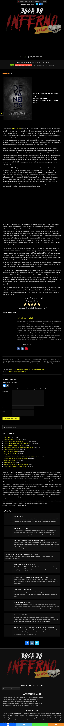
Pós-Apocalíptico (38, 363)
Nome (3, 407)
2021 (56, 359)
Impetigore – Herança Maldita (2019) (27, 701)
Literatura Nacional (24, 363)
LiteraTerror (29, 65)
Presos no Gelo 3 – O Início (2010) (29, 705)
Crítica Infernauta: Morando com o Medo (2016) (17, 443)
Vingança (52, 363)
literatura (5, 363)
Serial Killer (47, 363)
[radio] (25, 304)
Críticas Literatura (19, 65)
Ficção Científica (47, 361)
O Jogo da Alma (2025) (10, 454)
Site (3, 414)
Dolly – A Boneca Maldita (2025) (13, 445)
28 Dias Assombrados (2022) (17, 371)
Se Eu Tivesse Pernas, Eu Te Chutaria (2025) (16, 464)
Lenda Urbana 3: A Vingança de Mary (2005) (16, 458)
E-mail (3, 411)
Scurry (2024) (7, 437)
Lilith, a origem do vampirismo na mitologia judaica (29, 697)
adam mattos (11, 361)
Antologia (23, 361)
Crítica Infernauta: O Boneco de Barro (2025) (16, 441)
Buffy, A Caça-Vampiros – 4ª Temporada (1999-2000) (18, 447)
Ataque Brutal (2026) (10, 460)
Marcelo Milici (25, 318)
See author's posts (25, 344)
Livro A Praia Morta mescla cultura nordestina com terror (27, 369)
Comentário (5, 391)
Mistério (32, 363)
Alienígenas (18, 361)
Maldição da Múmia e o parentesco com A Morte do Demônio (20, 456)
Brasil (28, 361)
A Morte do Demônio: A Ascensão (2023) (29, 699)
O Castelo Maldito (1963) (11, 452)
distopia (33, 361)
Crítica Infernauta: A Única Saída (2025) (15, 466)
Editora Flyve (38, 361)
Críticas (12, 65)
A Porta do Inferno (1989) (11, 449)
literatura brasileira (13, 363)
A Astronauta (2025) (9, 462)
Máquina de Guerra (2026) (11, 439)
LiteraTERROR (56, 361)
